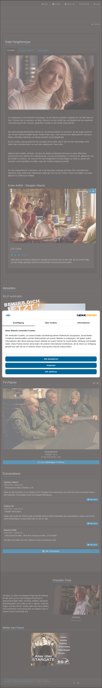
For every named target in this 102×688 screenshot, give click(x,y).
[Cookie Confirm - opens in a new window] (87, 315)
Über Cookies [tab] (51, 323)
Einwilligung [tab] (18, 323)
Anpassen (51, 365)
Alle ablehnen (51, 372)
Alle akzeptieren (51, 359)
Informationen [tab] (83, 323)
